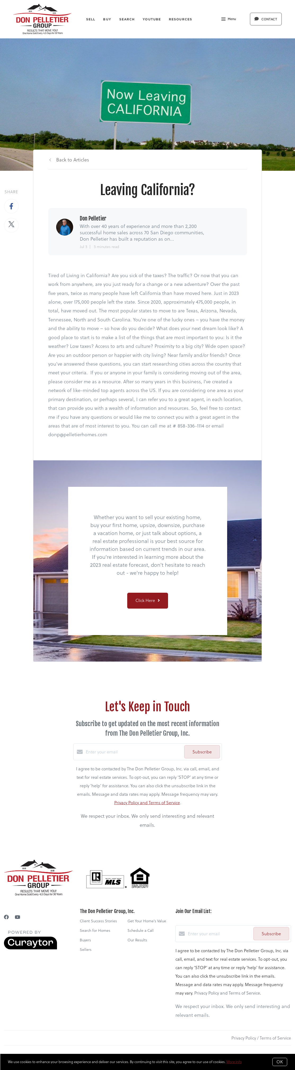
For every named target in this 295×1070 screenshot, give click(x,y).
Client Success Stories (98, 921)
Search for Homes (95, 930)
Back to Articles (72, 159)
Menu (229, 20)
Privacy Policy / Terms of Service (261, 1038)
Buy (107, 19)
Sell (90, 19)
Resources (180, 19)
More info (234, 1061)
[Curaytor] (30, 948)
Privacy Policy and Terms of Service (147, 803)
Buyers (85, 940)
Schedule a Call (140, 930)
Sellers (85, 949)
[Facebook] (6, 917)
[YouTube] (17, 917)
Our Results (137, 940)
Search (127, 19)
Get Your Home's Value (146, 921)
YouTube (152, 19)
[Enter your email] (134, 752)
